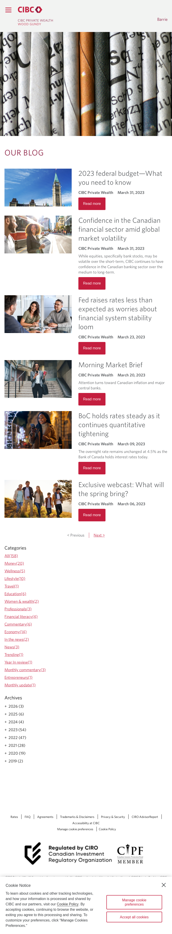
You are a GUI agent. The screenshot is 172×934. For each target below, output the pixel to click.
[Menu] (8, 10)
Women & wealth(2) (21, 601)
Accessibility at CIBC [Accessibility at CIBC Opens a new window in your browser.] (86, 823)
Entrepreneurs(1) (18, 677)
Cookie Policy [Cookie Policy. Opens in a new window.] (68, 904)
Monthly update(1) (20, 685)
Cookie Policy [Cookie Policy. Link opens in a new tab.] (107, 829)
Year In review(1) (18, 662)
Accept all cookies (134, 917)
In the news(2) (16, 639)
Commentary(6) (18, 624)
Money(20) (14, 563)
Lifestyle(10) (14, 578)
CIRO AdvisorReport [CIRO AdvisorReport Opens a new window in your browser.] (145, 817)
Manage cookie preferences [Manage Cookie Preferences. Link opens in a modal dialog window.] (75, 829)
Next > (99, 535)
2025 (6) (16, 714)
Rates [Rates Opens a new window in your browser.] (14, 817)
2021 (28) (17, 745)
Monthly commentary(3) (25, 669)
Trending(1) (13, 654)
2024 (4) (16, 722)
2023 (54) (17, 730)
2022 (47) (17, 737)
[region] (86, 905)
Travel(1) (11, 586)
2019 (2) (16, 761)
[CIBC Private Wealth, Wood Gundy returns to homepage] (35, 15)
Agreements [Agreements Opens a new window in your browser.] (45, 817)
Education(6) (15, 593)
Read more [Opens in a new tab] (92, 204)
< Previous (75, 535)
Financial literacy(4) (21, 616)
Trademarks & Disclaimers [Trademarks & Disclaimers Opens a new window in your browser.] (77, 817)
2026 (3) (16, 706)
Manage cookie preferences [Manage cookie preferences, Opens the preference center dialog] (134, 902)
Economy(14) (15, 631)
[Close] (163, 885)
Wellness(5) (14, 571)
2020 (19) (17, 753)
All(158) (11, 555)
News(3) (11, 647)
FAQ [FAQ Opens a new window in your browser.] (27, 817)
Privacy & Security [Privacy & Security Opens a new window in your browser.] (113, 817)
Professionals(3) (18, 609)
